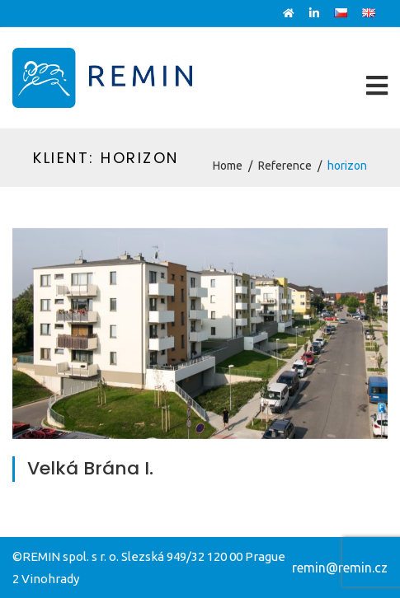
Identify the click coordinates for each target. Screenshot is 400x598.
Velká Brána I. (90, 468)
